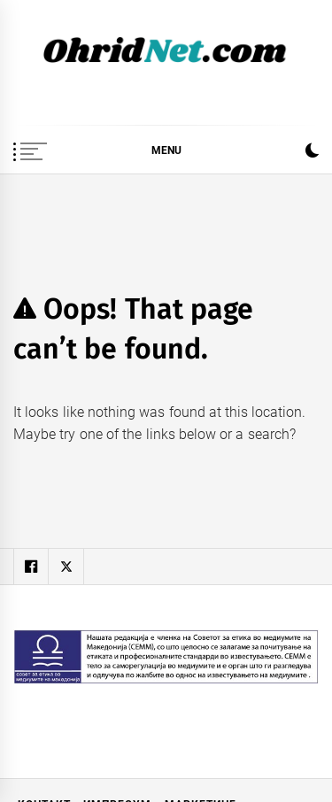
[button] (312, 152)
